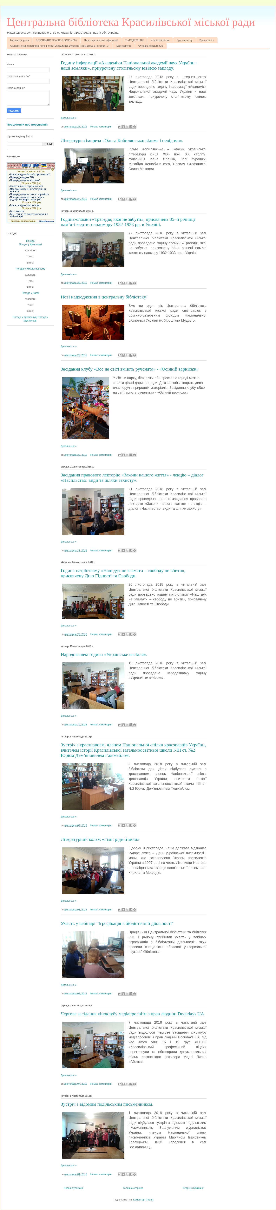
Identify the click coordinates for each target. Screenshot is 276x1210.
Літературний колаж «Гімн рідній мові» (100, 839)
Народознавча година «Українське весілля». (104, 654)
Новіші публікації (73, 1187)
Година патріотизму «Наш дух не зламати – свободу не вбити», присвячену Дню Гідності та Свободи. (123, 573)
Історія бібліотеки (160, 40)
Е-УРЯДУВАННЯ (134, 40)
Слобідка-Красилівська (150, 45)
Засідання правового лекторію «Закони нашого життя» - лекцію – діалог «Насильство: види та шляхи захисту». (132, 477)
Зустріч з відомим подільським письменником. (107, 1104)
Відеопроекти (207, 40)
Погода (30, 240)
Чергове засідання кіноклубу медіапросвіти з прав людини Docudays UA (132, 1013)
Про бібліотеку (184, 40)
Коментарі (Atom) (143, 1199)
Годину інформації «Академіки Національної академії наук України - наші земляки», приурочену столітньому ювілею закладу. (129, 65)
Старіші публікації (193, 1187)
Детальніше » (69, 117)
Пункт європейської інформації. (101, 40)
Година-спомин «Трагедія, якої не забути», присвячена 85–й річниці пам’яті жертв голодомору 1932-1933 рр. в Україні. (128, 222)
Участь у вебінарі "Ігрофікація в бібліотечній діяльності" (117, 923)
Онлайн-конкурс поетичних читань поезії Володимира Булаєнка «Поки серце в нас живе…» (59, 45)
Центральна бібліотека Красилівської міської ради (131, 22)
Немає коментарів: (101, 126)
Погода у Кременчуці (25, 317)
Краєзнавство (123, 45)
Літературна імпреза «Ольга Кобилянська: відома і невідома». (122, 140)
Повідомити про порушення (27, 124)
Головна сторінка (19, 40)
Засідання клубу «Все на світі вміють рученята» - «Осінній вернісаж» (130, 369)
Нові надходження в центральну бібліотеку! (104, 296)
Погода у (30, 244)
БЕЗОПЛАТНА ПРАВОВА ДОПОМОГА (56, 40)
